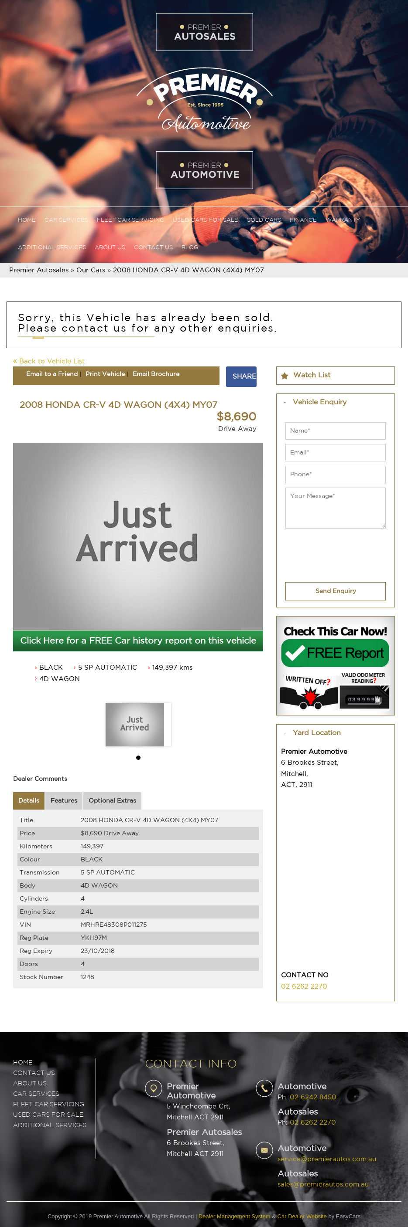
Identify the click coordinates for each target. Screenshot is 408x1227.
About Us (110, 247)
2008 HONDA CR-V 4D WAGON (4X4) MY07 (188, 270)
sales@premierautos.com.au (323, 1184)
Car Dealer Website (302, 1216)
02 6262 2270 (304, 987)
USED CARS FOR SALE (48, 1115)
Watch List (311, 375)
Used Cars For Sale (205, 220)
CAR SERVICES (36, 1094)
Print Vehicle (105, 374)
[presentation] (321, 549)
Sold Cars (264, 220)
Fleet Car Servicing (130, 220)
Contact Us (153, 247)
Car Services (66, 220)
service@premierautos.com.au (327, 1159)
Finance (303, 220)
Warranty (343, 220)
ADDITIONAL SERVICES (49, 1125)
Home (27, 220)
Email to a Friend (52, 374)
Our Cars (90, 270)
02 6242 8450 (313, 1097)
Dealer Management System (235, 1216)
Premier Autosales (39, 270)
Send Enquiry (335, 591)
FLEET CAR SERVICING (48, 1104)
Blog (190, 247)
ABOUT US (30, 1083)
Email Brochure (156, 374)
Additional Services (52, 247)
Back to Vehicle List (49, 361)
